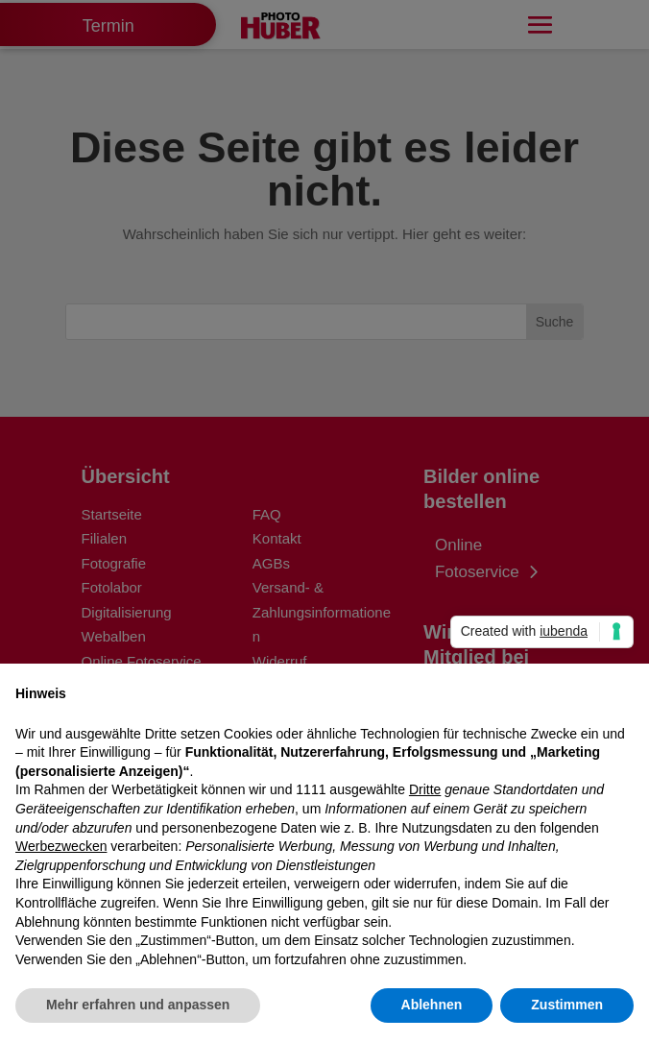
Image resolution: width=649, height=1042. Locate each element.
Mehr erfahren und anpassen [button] (137, 1004)
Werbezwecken (61, 846)
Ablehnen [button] (432, 1004)
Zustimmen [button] (567, 1004)
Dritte (425, 789)
